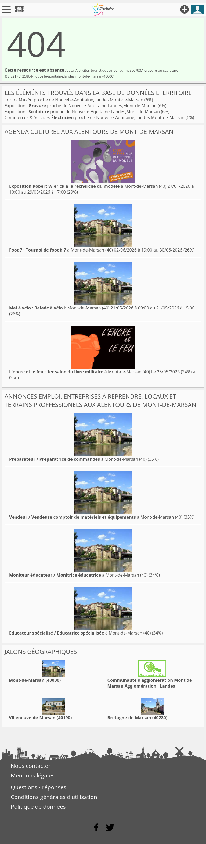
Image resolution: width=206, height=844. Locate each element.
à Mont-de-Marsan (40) (87, 186)
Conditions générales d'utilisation (54, 797)
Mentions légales (33, 775)
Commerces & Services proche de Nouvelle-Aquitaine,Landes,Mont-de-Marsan (95, 117)
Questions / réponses (38, 787)
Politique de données (38, 806)
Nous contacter (30, 765)
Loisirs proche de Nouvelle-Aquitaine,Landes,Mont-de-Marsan (74, 100)
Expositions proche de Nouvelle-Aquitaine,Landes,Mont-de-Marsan (81, 106)
